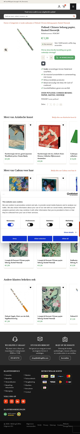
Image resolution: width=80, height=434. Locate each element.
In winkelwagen (64, 57)
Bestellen (8, 378)
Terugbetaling (30, 382)
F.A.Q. (40, 425)
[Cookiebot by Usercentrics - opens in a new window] (68, 194)
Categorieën (14, 23)
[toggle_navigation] (73, 6)
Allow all (65, 238)
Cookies (60, 425)
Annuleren (29, 388)
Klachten (28, 385)
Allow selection (40, 238)
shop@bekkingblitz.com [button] (40, 358)
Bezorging (8, 391)
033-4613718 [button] (15, 358)
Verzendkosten (10, 382)
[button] (63, 6)
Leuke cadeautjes (27, 23)
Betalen (28, 375)
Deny (15, 238)
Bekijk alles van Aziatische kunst (64, 117)
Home (6, 23)
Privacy (45, 425)
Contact (28, 392)
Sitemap (53, 425)
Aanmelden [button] (65, 358)
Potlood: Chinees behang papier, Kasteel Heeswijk (52, 23)
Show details (69, 232)
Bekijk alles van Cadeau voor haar (63, 171)
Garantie (8, 375)
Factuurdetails (30, 378)
